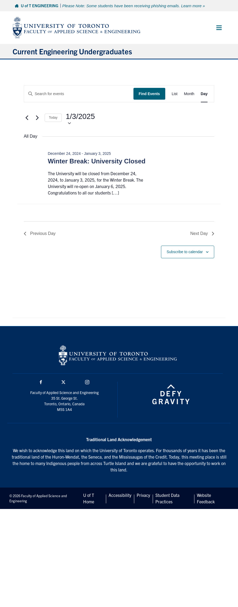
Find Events (149, 94)
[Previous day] (27, 117)
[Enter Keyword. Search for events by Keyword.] (78, 93)
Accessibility (120, 495)
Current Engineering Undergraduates (72, 51)
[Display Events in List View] (175, 93)
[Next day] (37, 117)
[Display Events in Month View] (189, 93)
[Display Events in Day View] (204, 93)
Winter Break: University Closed (96, 161)
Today (53, 117)
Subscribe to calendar (185, 252)
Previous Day (40, 233)
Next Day (202, 233)
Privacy (143, 495)
